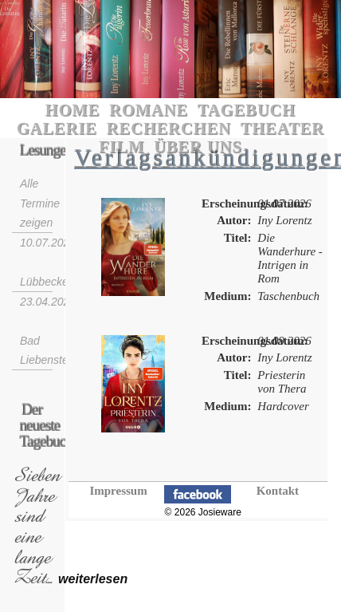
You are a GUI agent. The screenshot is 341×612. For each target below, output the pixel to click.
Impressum (118, 490)
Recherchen (169, 128)
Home (72, 110)
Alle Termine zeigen (40, 203)
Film (121, 147)
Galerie (57, 128)
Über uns (198, 147)
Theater (282, 128)
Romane (148, 110)
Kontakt (278, 490)
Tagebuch (247, 110)
